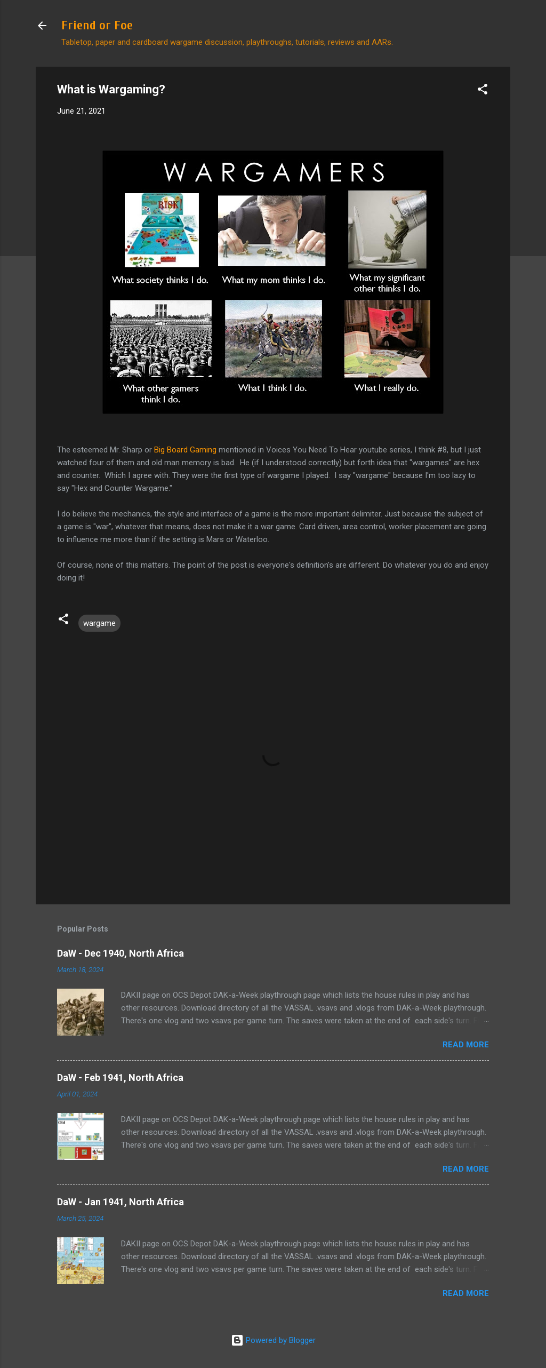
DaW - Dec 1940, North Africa (120, 953)
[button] (482, 91)
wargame (99, 623)
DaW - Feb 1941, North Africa (120, 1077)
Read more (466, 1044)
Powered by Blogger (273, 1340)
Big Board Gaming (185, 450)
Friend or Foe (97, 25)
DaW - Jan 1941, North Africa (120, 1201)
